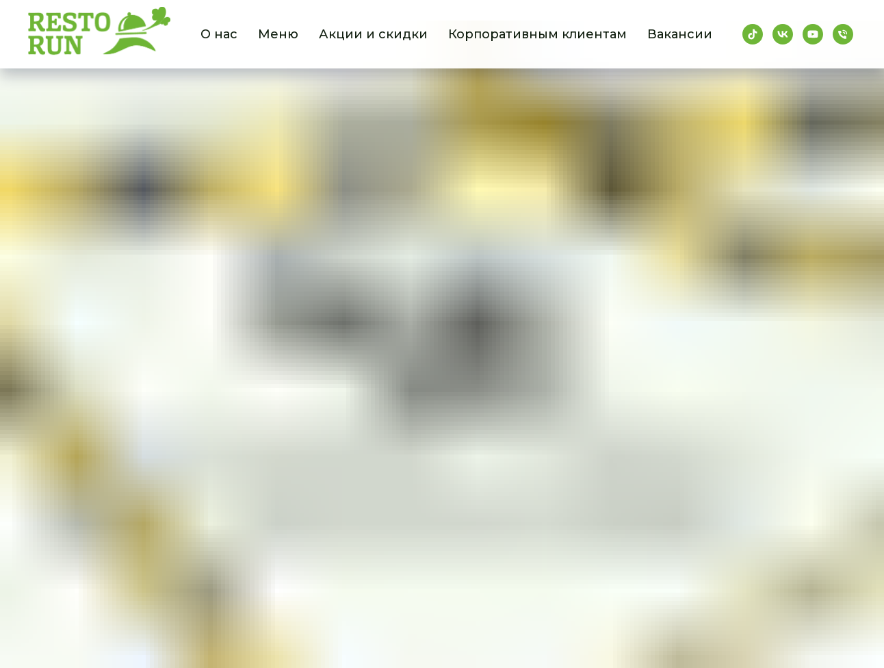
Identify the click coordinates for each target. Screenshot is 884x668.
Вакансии (679, 34)
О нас (218, 34)
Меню (278, 34)
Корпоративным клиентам (537, 34)
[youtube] (813, 34)
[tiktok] (752, 34)
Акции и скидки (373, 34)
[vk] (782, 34)
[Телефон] (843, 34)
